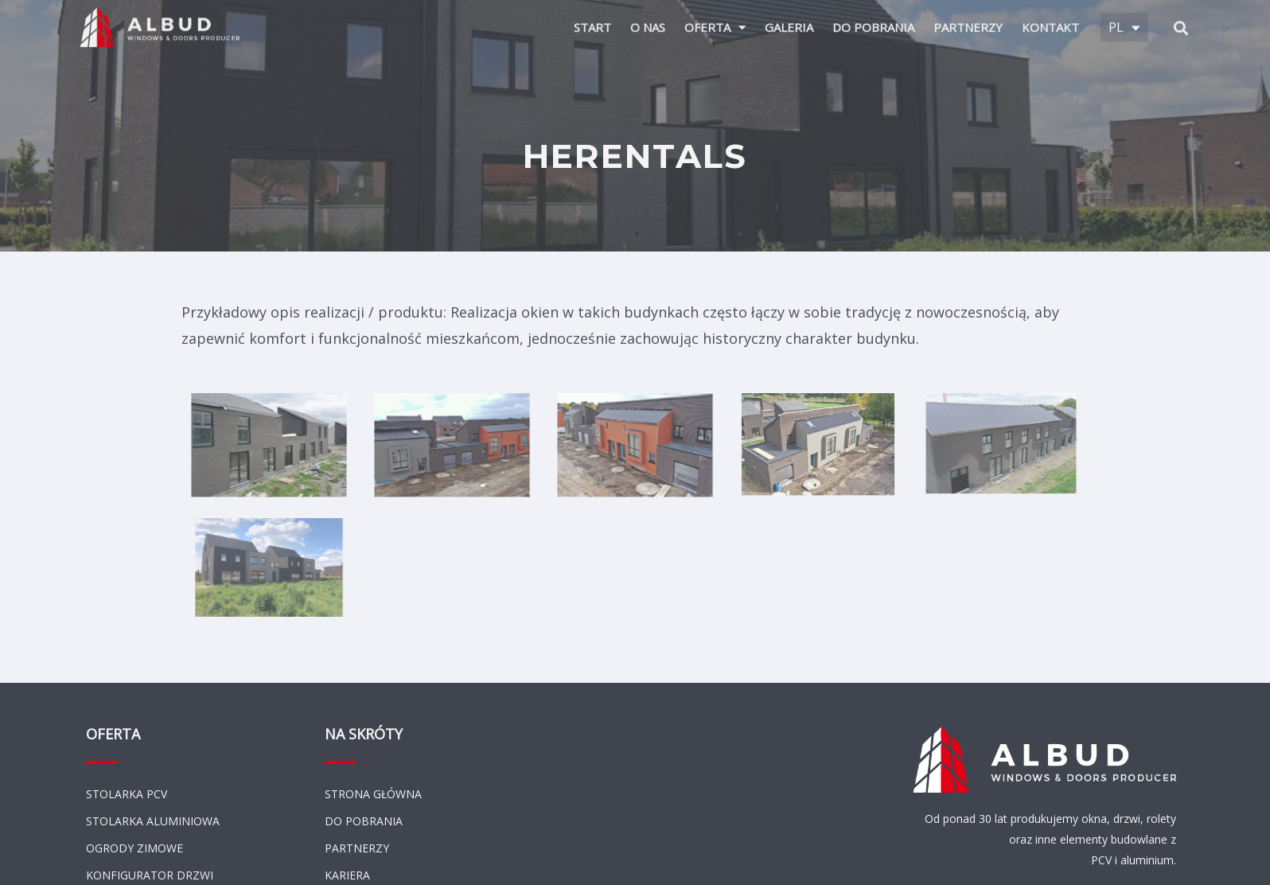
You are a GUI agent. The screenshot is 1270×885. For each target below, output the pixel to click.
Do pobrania (873, 18)
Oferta (715, 18)
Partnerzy (968, 18)
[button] (1181, 19)
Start (592, 18)
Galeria (789, 18)
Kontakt (1050, 18)
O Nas (647, 18)
